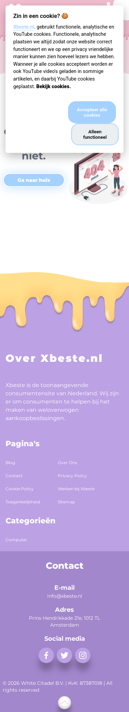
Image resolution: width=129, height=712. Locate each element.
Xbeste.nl (23, 27)
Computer (16, 539)
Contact (14, 475)
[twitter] (64, 655)
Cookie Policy (20, 488)
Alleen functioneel (95, 134)
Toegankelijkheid (23, 501)
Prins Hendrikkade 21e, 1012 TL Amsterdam (64, 621)
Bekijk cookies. (53, 87)
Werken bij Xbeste (76, 488)
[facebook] (46, 655)
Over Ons (67, 462)
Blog (10, 462)
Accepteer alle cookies (92, 112)
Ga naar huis (34, 180)
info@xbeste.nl (64, 596)
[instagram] (82, 655)
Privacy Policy (72, 475)
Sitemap (66, 501)
